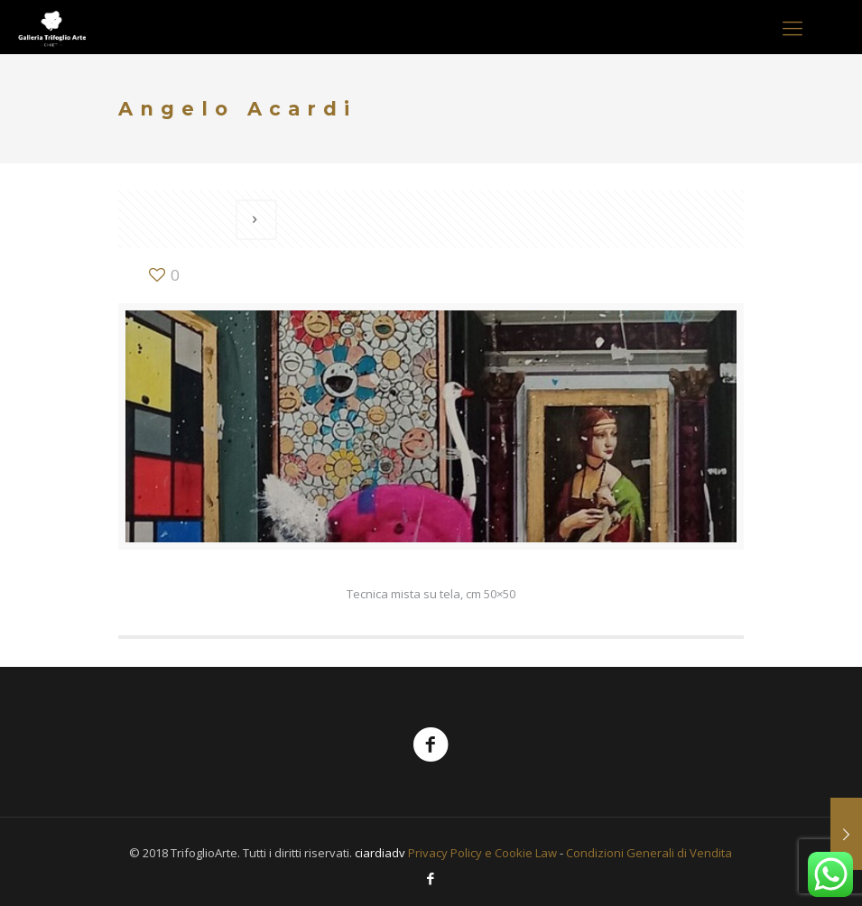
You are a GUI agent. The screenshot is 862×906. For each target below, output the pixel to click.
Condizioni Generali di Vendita (649, 853)
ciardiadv (380, 853)
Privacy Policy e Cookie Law (482, 853)
